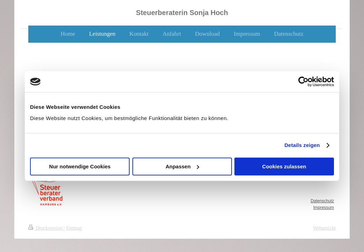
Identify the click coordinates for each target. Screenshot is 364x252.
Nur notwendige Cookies (80, 166)
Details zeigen (302, 145)
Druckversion (46, 228)
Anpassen (182, 166)
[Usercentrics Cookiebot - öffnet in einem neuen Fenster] (303, 81)
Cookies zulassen (284, 166)
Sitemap (74, 228)
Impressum (323, 207)
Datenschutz (322, 200)
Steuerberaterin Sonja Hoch (182, 12)
